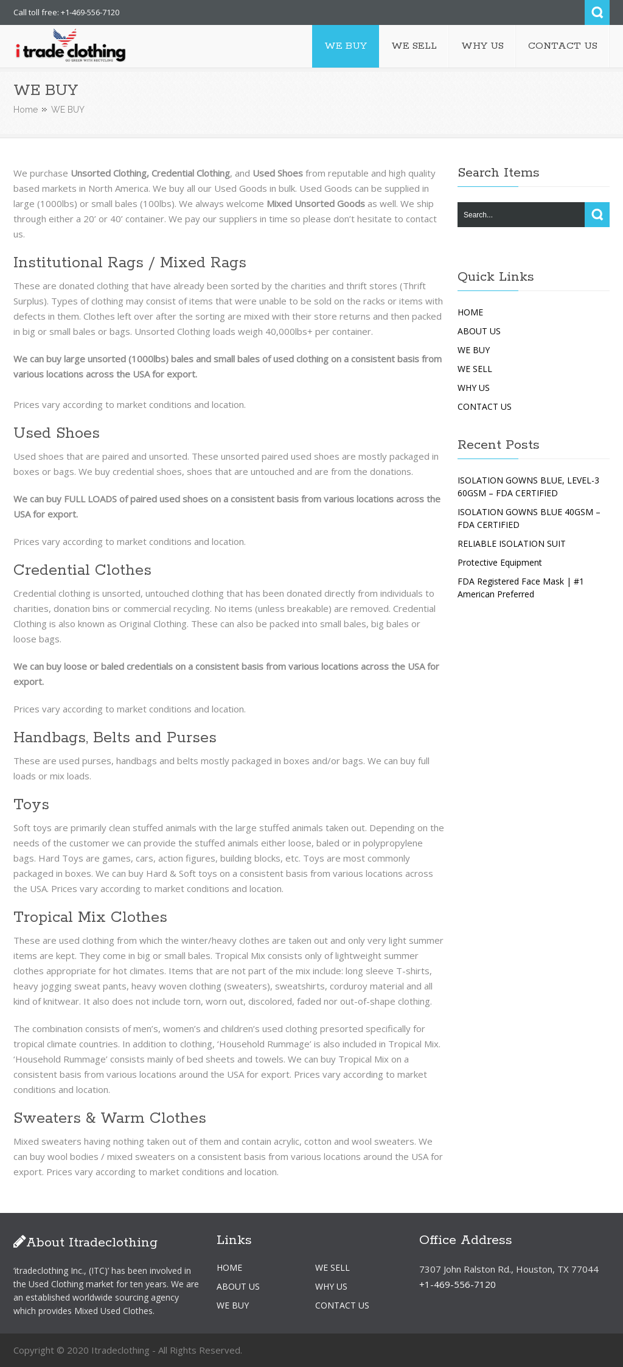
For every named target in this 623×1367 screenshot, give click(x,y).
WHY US (474, 387)
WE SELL (475, 368)
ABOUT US (479, 331)
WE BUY (474, 350)
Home (25, 109)
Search (597, 12)
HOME (470, 312)
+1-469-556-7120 (457, 1284)
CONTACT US (485, 406)
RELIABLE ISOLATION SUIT (512, 543)
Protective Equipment (500, 562)
